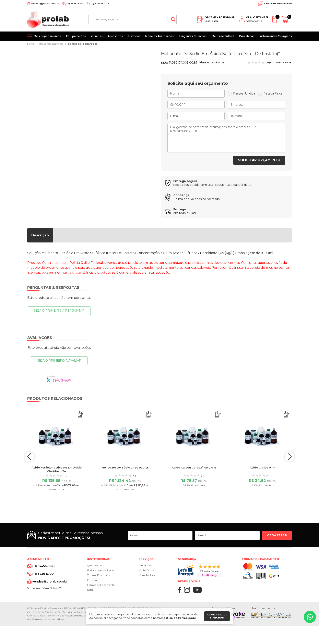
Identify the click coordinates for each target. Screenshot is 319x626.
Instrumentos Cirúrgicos (275, 36)
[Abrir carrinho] (286, 19)
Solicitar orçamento (259, 160)
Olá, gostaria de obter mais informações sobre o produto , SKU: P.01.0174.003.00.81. (226, 137)
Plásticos (134, 36)
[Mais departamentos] (44, 36)
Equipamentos (76, 36)
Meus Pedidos (147, 575)
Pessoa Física (272, 93)
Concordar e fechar (217, 616)
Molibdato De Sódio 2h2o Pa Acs (125, 467)
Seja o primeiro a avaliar (59, 360)
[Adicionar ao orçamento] (80, 414)
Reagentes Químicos (192, 36)
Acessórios (115, 36)
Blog (90, 589)
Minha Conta (146, 570)
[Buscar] (173, 19)
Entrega (92, 579)
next (290, 457)
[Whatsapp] (310, 617)
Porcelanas (246, 36)
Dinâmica (217, 62)
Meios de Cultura (223, 36)
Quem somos (95, 565)
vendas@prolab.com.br (45, 3)
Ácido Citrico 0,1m (262, 467)
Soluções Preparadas (82, 43)
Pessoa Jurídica (244, 93)
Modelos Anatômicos (159, 36)
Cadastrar (277, 535)
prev (29, 457)
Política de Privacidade (178, 617)
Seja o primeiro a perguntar (59, 310)
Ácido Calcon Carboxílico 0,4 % (194, 467)
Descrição (40, 235)
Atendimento (146, 565)
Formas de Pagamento (101, 584)
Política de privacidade (100, 570)
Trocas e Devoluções (98, 575)
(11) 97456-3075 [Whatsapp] (100, 3)
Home (30, 43)
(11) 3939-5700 (75, 3)
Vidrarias (97, 36)
